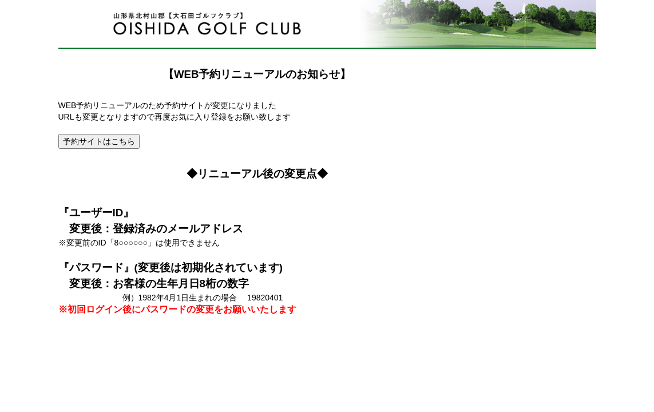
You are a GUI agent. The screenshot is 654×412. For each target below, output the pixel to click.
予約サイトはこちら (99, 141)
